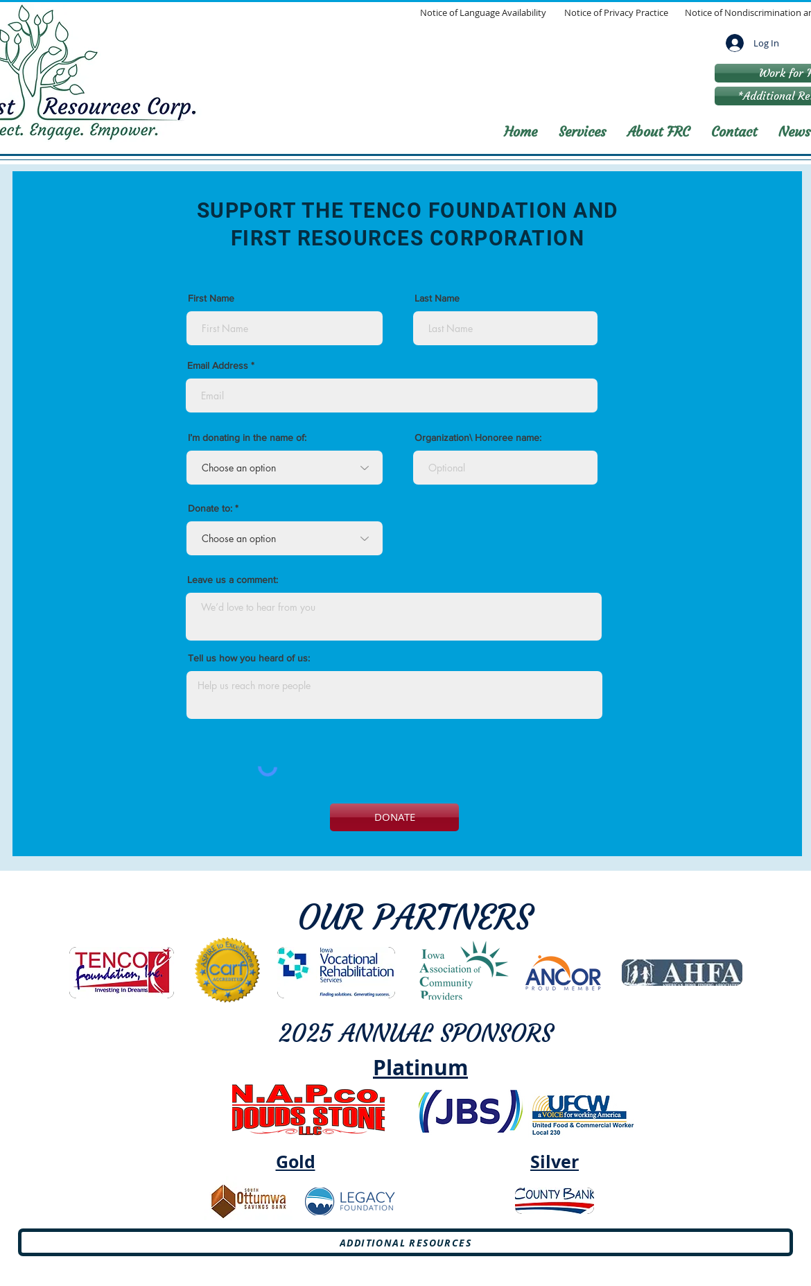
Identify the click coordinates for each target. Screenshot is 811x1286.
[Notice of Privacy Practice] (616, 12)
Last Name (437, 298)
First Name (211, 298)
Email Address (217, 365)
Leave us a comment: (232, 579)
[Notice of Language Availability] (483, 12)
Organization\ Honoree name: (478, 437)
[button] (582, 132)
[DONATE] (394, 817)
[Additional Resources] (405, 1242)
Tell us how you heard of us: (249, 658)
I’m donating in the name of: (247, 437)
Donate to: (210, 508)
